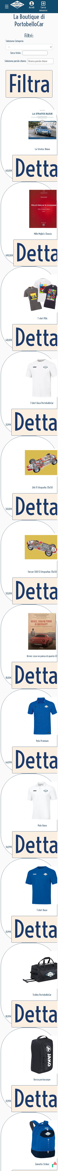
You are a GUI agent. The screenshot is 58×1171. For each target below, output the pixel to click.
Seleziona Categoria (14, 41)
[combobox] (41, 61)
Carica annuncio (43, 6)
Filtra (29, 83)
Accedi (31, 5)
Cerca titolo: (16, 52)
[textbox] (41, 61)
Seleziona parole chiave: (16, 61)
